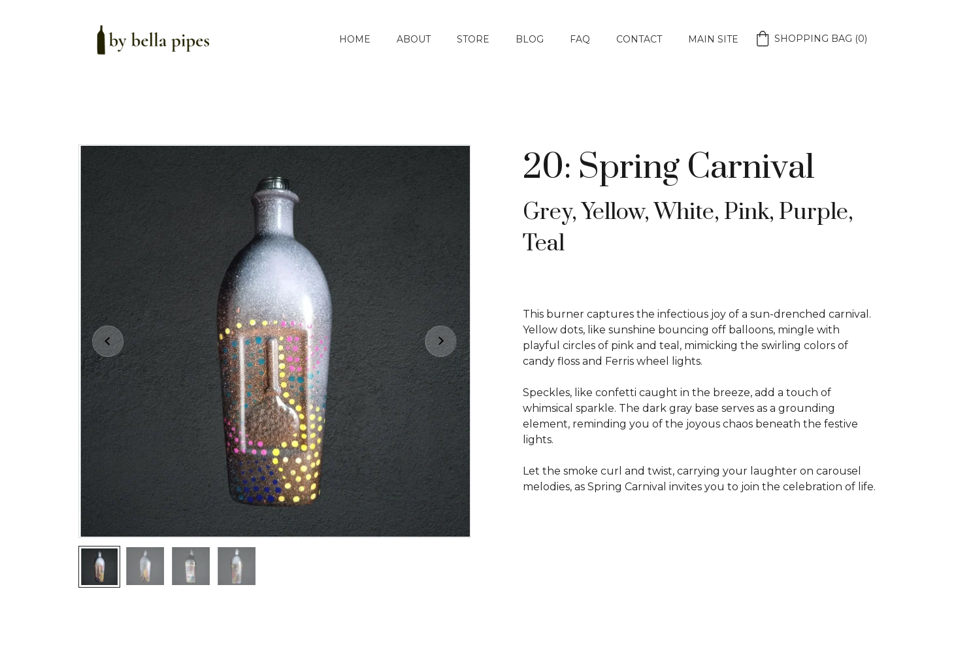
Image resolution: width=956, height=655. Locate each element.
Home (355, 39)
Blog (530, 39)
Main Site (713, 39)
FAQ (580, 39)
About (414, 39)
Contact (639, 39)
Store (473, 39)
